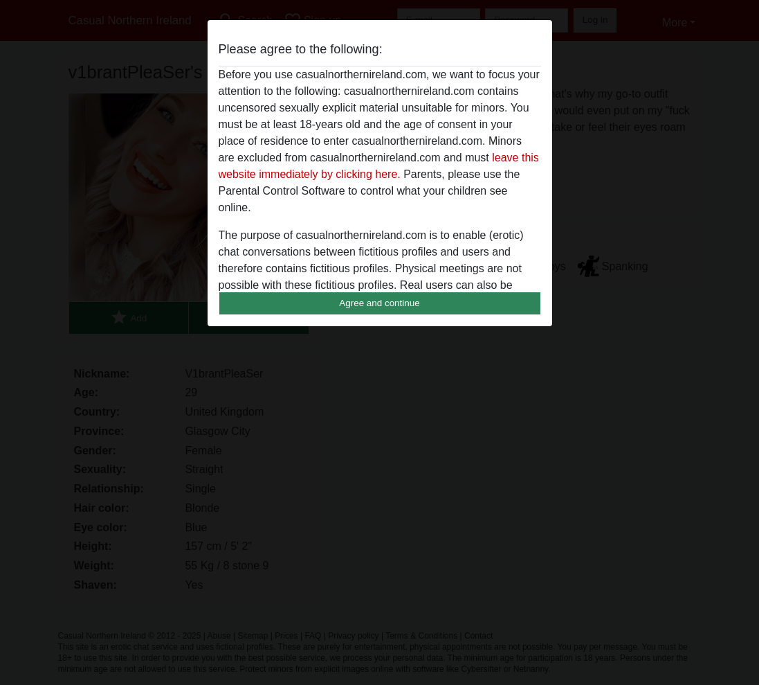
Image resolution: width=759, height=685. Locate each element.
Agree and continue (379, 303)
